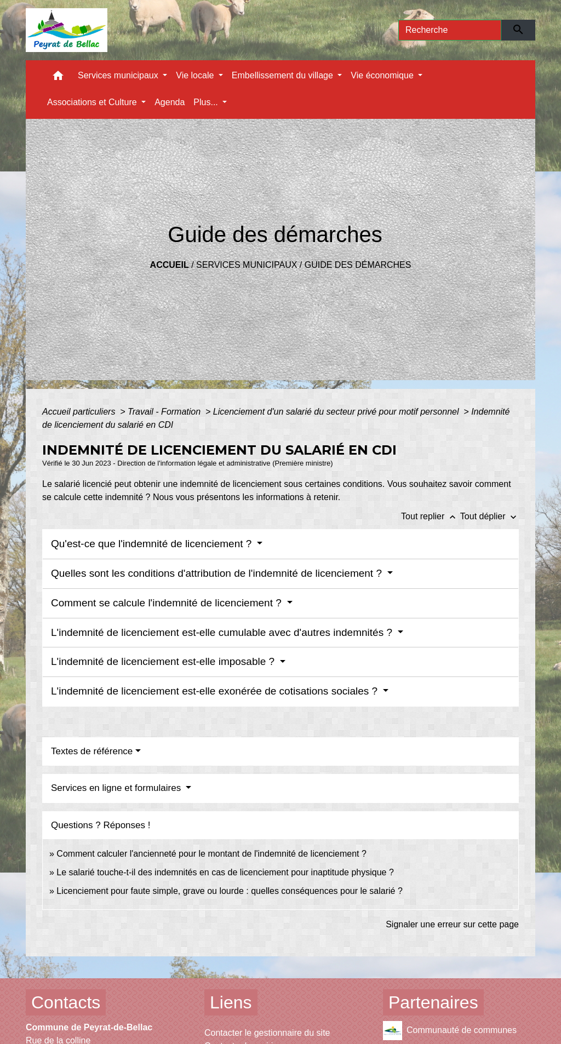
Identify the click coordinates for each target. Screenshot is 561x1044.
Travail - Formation (165, 411)
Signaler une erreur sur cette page (452, 924)
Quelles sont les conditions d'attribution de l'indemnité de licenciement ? (218, 573)
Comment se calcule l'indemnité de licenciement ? (167, 603)
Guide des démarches (358, 264)
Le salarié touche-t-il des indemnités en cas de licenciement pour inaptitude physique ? (224, 872)
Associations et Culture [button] (93, 102)
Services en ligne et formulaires (117, 788)
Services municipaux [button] (119, 75)
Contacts (65, 1002)
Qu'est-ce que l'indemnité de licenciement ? (153, 543)
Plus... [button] (206, 102)
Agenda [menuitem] (169, 102)
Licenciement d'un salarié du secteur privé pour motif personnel (337, 411)
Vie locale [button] (196, 75)
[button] (58, 78)
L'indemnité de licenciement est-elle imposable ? (164, 661)
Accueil (169, 264)
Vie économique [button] (383, 75)
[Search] (449, 30)
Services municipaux (246, 264)
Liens (231, 1002)
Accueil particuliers (80, 411)
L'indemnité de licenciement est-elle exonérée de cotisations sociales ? (215, 691)
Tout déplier (489, 516)
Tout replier (430, 516)
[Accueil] (66, 30)
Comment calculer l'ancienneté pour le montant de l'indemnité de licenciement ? (211, 853)
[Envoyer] (518, 30)
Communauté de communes (450, 1030)
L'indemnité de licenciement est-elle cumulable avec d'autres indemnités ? (223, 632)
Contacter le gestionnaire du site (267, 1032)
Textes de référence (92, 751)
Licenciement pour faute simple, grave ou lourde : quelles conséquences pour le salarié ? (229, 891)
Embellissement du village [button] (283, 75)
